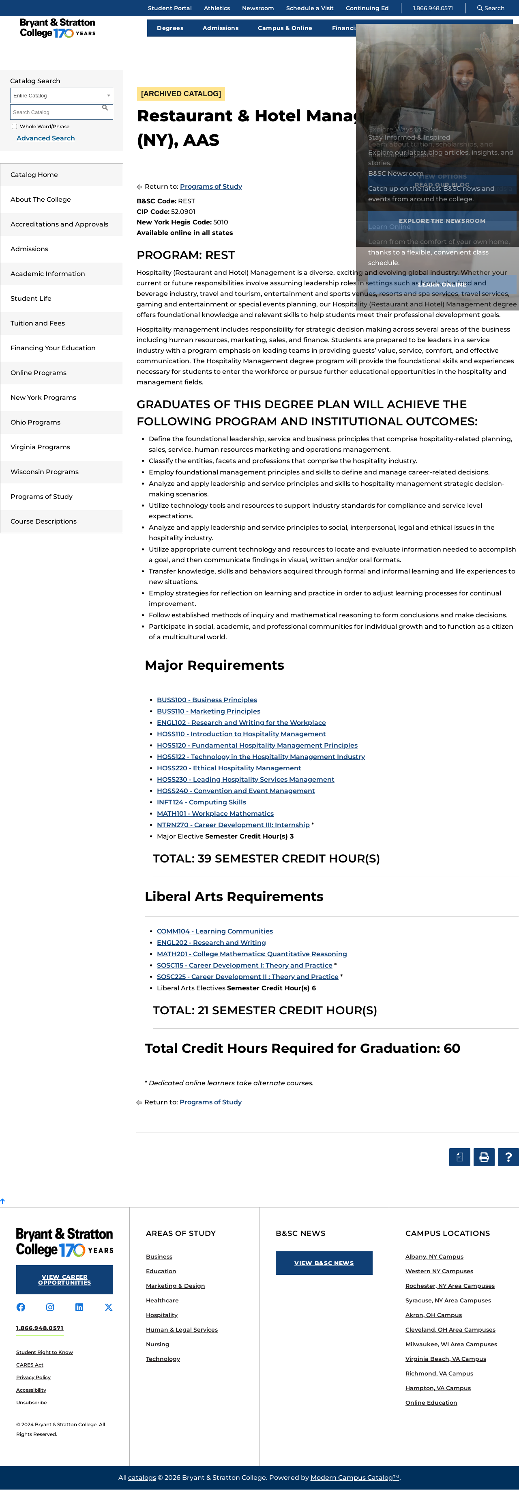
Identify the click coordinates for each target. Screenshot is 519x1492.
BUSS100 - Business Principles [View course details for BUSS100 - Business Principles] (207, 702)
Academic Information (48, 276)
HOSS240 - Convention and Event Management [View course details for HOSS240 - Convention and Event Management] (236, 793)
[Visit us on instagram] (50, 1310)
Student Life (31, 301)
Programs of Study (42, 499)
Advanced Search (39, 140)
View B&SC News (324, 1265)
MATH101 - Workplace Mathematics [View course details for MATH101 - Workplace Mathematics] (215, 816)
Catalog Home (34, 177)
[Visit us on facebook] (20, 1310)
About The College (41, 202)
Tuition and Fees (38, 326)
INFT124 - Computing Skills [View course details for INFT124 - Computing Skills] (201, 805)
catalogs (142, 1480)
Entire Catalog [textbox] (30, 98)
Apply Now (414, 56)
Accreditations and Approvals (59, 227)
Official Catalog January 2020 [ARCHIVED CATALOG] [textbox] (423, 82)
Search (491, 8)
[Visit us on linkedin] (79, 1310)
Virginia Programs (40, 449)
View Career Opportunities (64, 1282)
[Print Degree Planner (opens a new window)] (459, 105)
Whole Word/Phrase (44, 129)
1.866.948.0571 (433, 8)
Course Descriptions (44, 524)
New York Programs (43, 400)
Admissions (29, 251)
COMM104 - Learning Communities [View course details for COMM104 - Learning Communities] (215, 934)
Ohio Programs (35, 425)
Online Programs (38, 375)
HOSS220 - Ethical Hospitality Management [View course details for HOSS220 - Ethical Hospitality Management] (229, 770)
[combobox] (437, 82)
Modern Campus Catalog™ (355, 1480)
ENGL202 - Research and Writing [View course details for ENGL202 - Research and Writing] (211, 945)
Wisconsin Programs (45, 474)
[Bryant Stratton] (75, 29)
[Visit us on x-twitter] (108, 1310)
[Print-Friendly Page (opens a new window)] (483, 105)
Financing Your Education (53, 350)
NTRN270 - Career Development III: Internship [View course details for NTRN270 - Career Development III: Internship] (233, 827)
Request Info (482, 56)
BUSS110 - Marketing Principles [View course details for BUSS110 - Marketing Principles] (208, 714)
